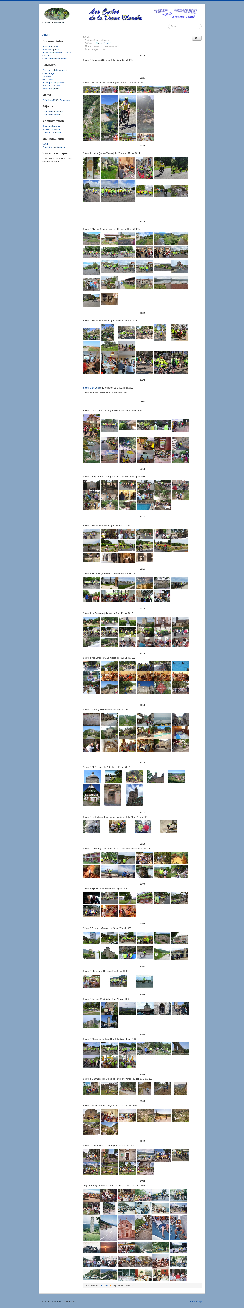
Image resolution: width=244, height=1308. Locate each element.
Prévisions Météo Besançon (56, 100)
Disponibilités (47, 79)
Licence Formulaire (51, 132)
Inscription (46, 76)
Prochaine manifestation (54, 147)
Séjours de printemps (52, 111)
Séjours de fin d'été (51, 114)
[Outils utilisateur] (197, 38)
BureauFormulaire (51, 129)
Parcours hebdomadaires (54, 70)
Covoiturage (48, 73)
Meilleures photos (51, 88)
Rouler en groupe (50, 49)
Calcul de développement (54, 58)
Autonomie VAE (50, 46)
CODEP (46, 144)
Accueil (45, 35)
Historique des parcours (54, 82)
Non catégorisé (103, 43)
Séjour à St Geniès (92, 387)
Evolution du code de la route (56, 52)
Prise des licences (51, 126)
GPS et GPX (48, 55)
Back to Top (196, 1301)
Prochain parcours (51, 85)
